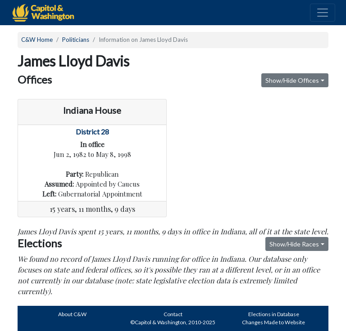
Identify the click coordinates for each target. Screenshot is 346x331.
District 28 (92, 131)
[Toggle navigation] (322, 13)
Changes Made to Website (273, 322)
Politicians (75, 39)
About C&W (72, 314)
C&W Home (37, 39)
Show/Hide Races (294, 244)
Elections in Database (273, 314)
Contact (173, 314)
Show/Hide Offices (292, 80)
